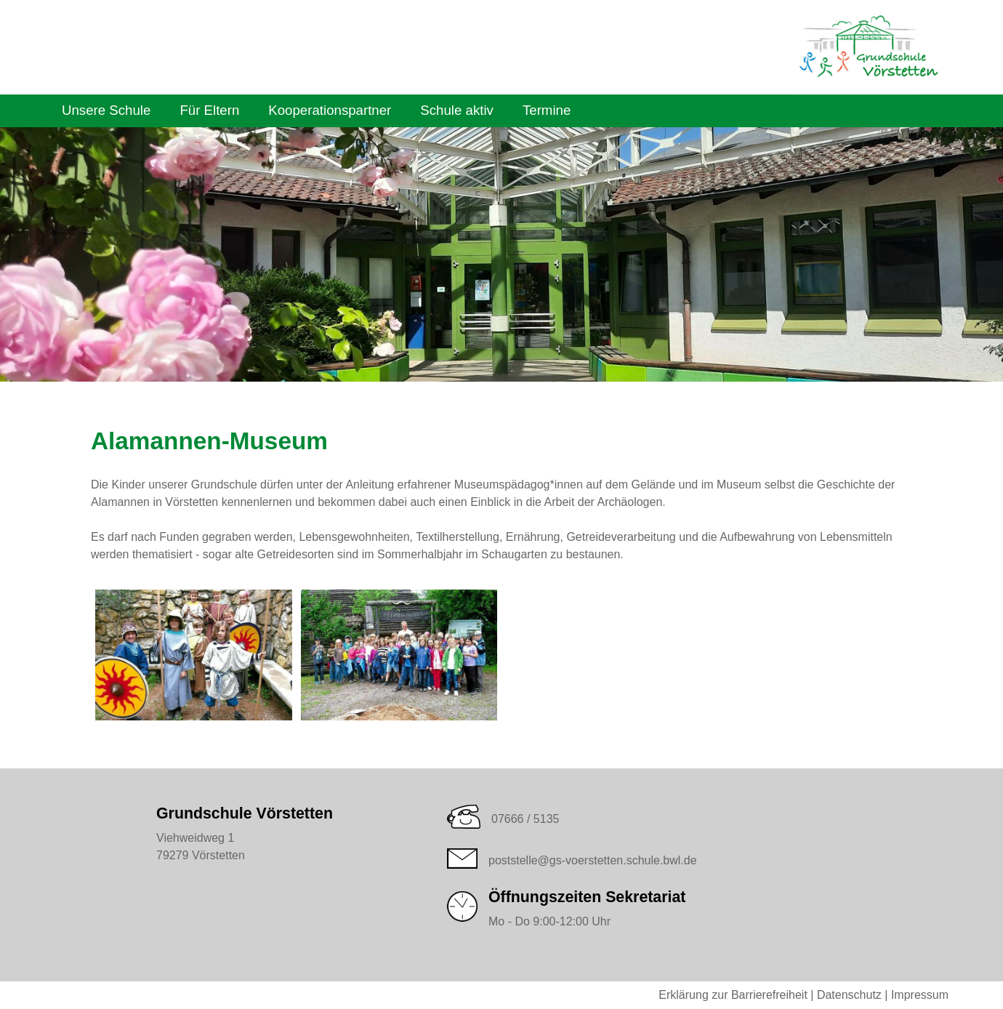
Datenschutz (849, 995)
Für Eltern (209, 110)
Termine (547, 110)
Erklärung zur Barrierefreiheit (732, 995)
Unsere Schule (106, 110)
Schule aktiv (457, 110)
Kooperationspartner (329, 110)
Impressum (919, 995)
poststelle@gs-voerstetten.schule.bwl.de (592, 860)
